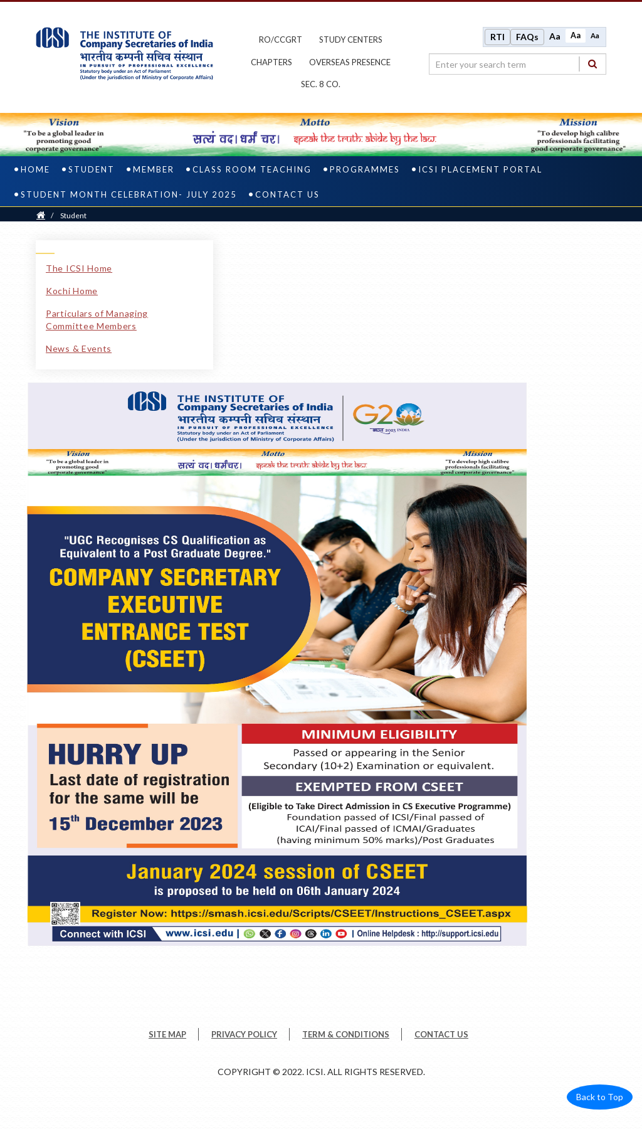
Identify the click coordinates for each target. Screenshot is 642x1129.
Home (35, 169)
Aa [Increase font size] (554, 36)
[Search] (592, 63)
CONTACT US (441, 1034)
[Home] (41, 215)
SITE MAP (167, 1034)
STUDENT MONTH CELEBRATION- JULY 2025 (129, 194)
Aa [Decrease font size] (595, 35)
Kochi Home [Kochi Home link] (72, 290)
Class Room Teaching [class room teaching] (252, 169)
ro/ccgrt (280, 39)
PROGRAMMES (365, 169)
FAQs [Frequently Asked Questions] (527, 36)
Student (91, 169)
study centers (350, 39)
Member (153, 169)
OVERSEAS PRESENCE (350, 62)
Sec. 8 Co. (320, 84)
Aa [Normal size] (576, 35)
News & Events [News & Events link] (79, 348)
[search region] (517, 64)
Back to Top (599, 1096)
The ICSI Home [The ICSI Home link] (79, 268)
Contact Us (287, 194)
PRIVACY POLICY (244, 1034)
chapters (271, 62)
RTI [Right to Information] (497, 36)
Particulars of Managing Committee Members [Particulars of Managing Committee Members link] (97, 319)
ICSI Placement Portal (480, 169)
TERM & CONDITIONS (345, 1034)
